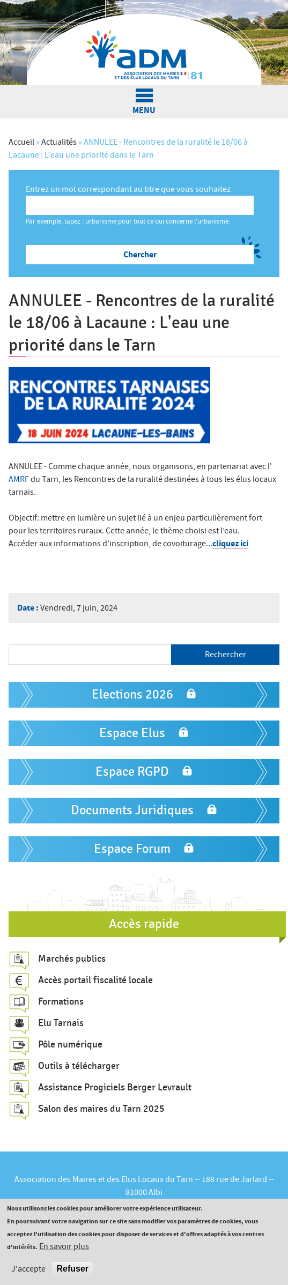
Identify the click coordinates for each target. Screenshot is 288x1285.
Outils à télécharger (79, 1066)
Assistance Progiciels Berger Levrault (114, 1087)
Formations (61, 1001)
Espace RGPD (132, 771)
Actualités (59, 142)
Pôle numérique (70, 1044)
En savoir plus (64, 1247)
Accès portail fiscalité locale (95, 980)
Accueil (21, 142)
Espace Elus (132, 733)
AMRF (20, 479)
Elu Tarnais (61, 1023)
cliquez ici (230, 543)
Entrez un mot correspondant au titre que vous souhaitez (128, 189)
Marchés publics (72, 958)
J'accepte (28, 1269)
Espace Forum (132, 849)
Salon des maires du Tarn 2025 (101, 1109)
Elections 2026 (132, 694)
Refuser (72, 1269)
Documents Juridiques (132, 810)
